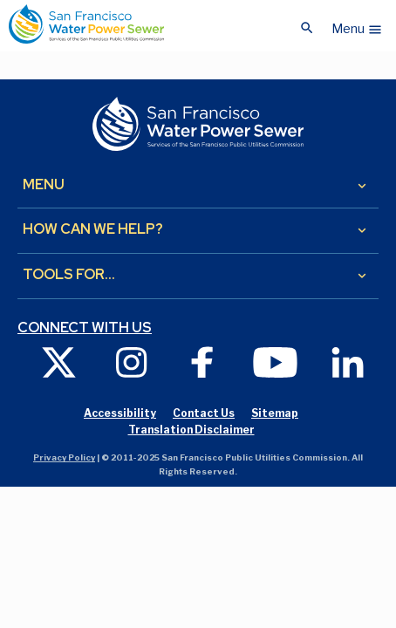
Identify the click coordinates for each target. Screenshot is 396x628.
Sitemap (274, 413)
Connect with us (84, 328)
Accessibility (120, 413)
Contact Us (204, 413)
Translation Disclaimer (191, 429)
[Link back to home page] (86, 24)
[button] (357, 24)
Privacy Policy (64, 457)
